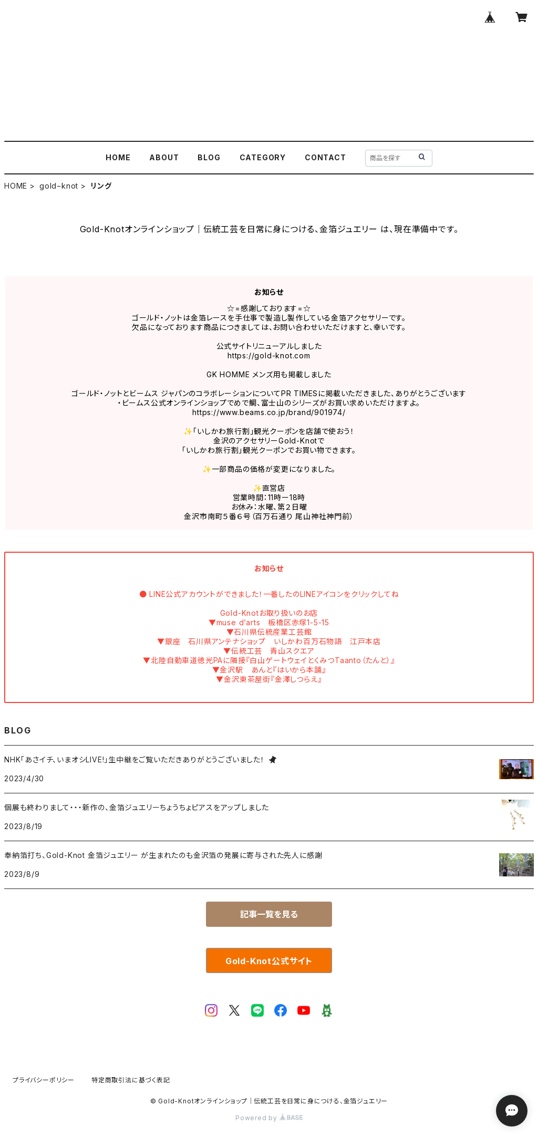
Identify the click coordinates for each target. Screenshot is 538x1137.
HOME (118, 157)
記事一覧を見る (269, 914)
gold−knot (58, 185)
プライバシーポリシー (44, 1080)
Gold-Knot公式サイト (269, 961)
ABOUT (164, 157)
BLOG (209, 157)
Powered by (269, 1118)
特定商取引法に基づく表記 (130, 1080)
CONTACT (325, 157)
